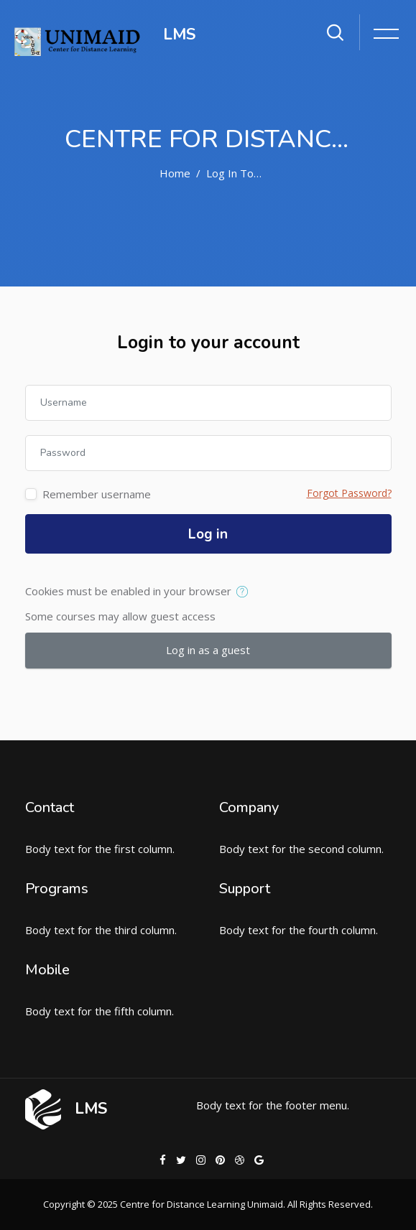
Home (175, 173)
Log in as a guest (208, 650)
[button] (245, 592)
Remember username (96, 494)
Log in (208, 534)
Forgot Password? (349, 493)
